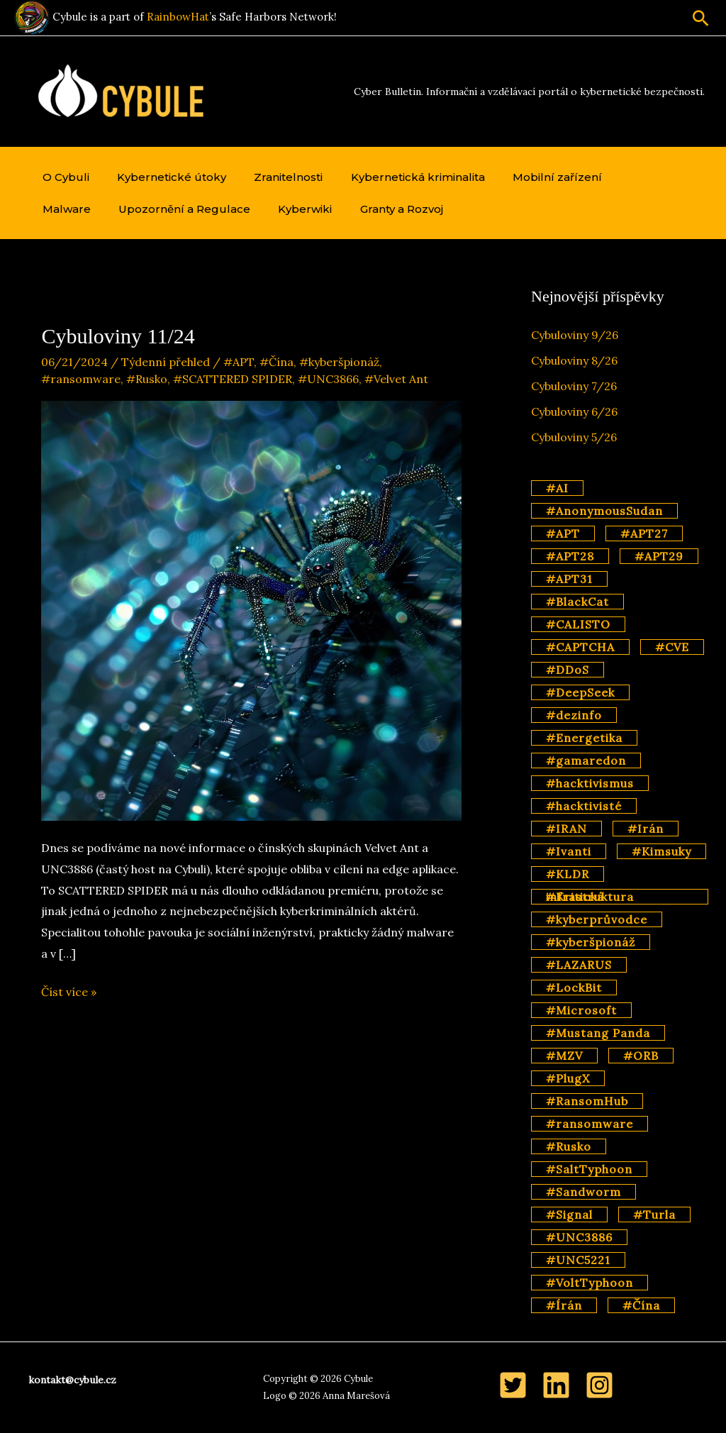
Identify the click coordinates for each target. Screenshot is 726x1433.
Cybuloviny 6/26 (574, 411)
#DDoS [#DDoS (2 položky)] (567, 670)
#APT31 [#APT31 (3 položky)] (569, 579)
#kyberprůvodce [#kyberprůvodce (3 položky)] (596, 919)
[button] (701, 18)
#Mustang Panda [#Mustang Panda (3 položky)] (598, 1033)
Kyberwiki (221, 209)
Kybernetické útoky (163, 177)
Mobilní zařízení (534, 177)
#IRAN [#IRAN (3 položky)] (566, 828)
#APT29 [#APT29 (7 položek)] (659, 556)
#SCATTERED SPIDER (232, 379)
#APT (238, 362)
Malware (625, 177)
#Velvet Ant (396, 379)
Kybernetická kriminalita (400, 177)
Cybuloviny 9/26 (574, 335)
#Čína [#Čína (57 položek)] (641, 1305)
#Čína (276, 362)
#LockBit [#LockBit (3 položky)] (574, 987)
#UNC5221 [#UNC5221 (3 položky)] (578, 1260)
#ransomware (81, 379)
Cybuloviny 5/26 (574, 437)
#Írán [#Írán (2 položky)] (564, 1305)
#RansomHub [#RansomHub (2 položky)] (587, 1101)
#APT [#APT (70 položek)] (563, 533)
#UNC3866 (328, 379)
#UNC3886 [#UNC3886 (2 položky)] (579, 1237)
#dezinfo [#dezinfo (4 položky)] (574, 715)
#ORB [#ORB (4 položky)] (641, 1056)
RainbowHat (178, 16)
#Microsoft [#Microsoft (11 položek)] (581, 1010)
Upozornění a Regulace (106, 209)
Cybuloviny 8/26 (574, 360)
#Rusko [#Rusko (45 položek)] (568, 1146)
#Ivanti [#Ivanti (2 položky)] (568, 851)
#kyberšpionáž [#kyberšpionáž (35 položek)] (590, 942)
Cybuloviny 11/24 (117, 336)
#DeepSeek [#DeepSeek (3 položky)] (580, 692)
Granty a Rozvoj (312, 209)
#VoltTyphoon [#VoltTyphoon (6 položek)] (589, 1283)
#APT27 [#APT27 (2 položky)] (644, 533)
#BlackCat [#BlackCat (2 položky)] (577, 601)
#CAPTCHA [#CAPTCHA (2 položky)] (580, 647)
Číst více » (68, 992)
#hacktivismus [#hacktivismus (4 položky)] (590, 783)
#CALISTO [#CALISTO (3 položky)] (578, 624)
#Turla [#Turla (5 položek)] (654, 1214)
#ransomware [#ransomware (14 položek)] (589, 1124)
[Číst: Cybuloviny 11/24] (251, 609)
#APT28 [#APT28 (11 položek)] (570, 556)
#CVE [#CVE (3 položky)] (672, 647)
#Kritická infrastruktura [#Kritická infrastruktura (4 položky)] (590, 897)
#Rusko (146, 379)
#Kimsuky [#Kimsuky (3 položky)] (661, 851)
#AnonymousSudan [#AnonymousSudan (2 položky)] (604, 511)
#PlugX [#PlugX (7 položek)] (568, 1078)
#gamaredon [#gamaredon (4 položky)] (586, 760)
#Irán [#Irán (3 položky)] (645, 828)
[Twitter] (512, 1385)
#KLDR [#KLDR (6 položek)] (567, 874)
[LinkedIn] (556, 1385)
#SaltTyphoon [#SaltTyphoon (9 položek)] (589, 1169)
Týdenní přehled (165, 362)
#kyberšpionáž (339, 362)
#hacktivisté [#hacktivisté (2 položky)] (584, 806)
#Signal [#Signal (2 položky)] (569, 1214)
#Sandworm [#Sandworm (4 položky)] (583, 1192)
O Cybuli (63, 177)
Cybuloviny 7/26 (574, 386)
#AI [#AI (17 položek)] (557, 488)
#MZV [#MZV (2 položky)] (564, 1056)
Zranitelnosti (275, 177)
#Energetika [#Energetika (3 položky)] (584, 738)
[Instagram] (599, 1385)
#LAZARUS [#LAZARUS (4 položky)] (579, 965)
